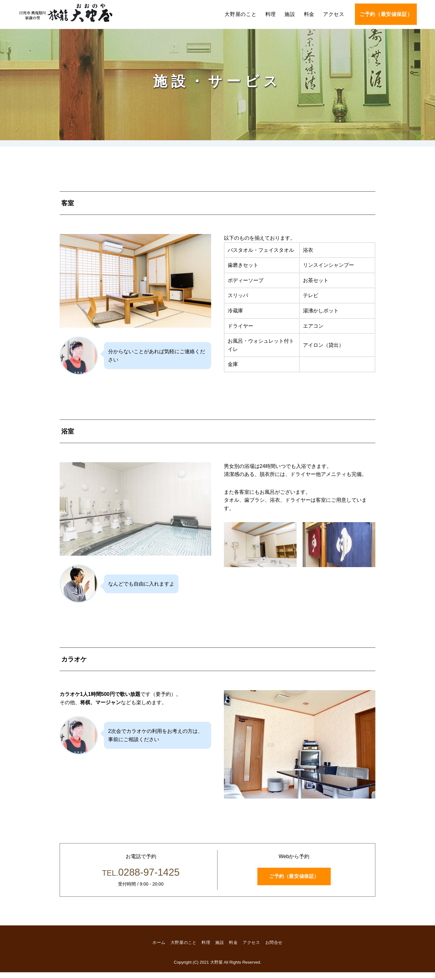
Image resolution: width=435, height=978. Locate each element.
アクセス (333, 14)
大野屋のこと (240, 14)
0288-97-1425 (141, 876)
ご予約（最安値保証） (385, 14)
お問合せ (278, 948)
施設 (289, 14)
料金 (309, 14)
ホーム (155, 948)
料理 (270, 14)
